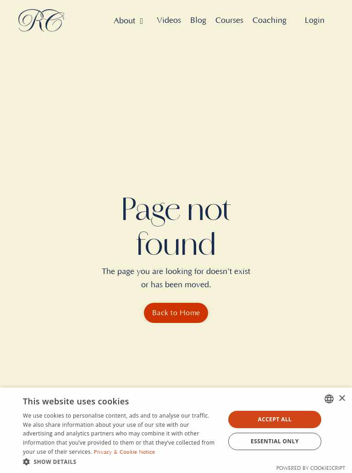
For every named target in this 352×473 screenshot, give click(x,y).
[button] (121, 461)
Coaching (269, 20)
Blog (198, 20)
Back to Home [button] (176, 313)
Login (314, 20)
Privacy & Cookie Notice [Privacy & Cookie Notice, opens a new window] (124, 452)
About (128, 21)
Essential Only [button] (275, 441)
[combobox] (329, 398)
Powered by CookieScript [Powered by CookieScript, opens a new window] (310, 468)
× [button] (341, 398)
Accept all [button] (275, 419)
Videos (169, 20)
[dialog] (176, 430)
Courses (229, 20)
